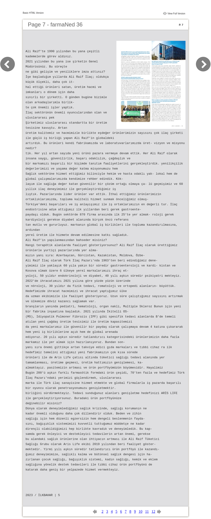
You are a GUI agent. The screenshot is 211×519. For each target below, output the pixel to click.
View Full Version (176, 13)
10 (140, 511)
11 (147, 511)
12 (153, 511)
